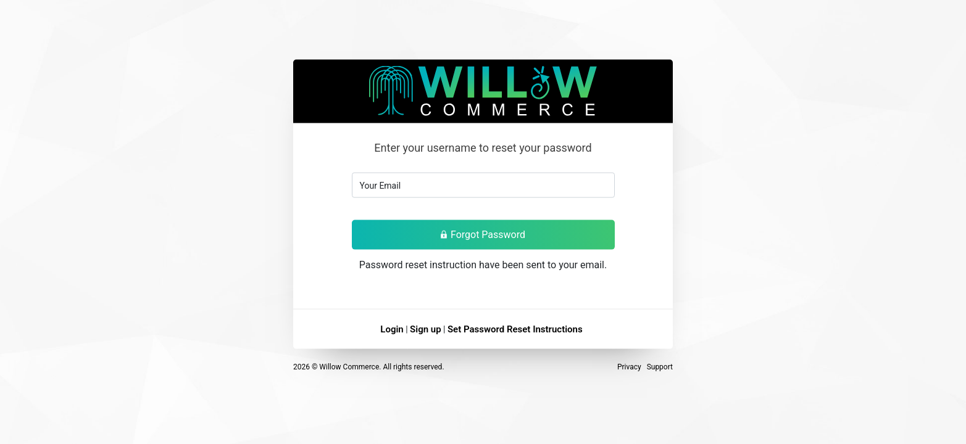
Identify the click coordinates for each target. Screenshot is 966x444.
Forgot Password (483, 234)
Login (391, 328)
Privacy (629, 366)
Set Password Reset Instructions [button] (515, 328)
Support (660, 366)
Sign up (425, 328)
